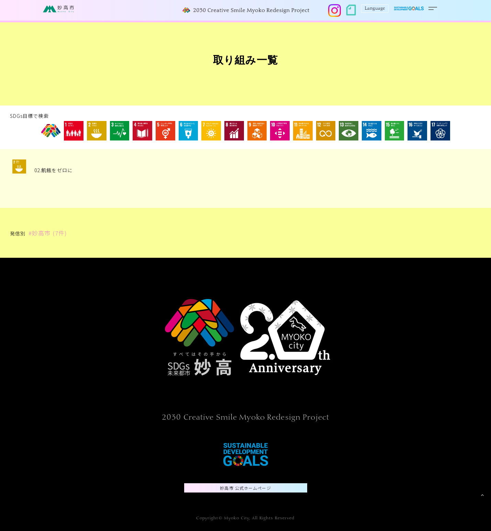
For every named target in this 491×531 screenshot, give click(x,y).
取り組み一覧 (245, 61)
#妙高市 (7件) (48, 233)
